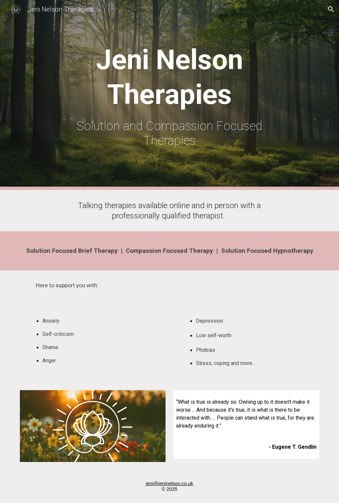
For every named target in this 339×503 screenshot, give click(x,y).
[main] (169, 95)
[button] (331, 9)
